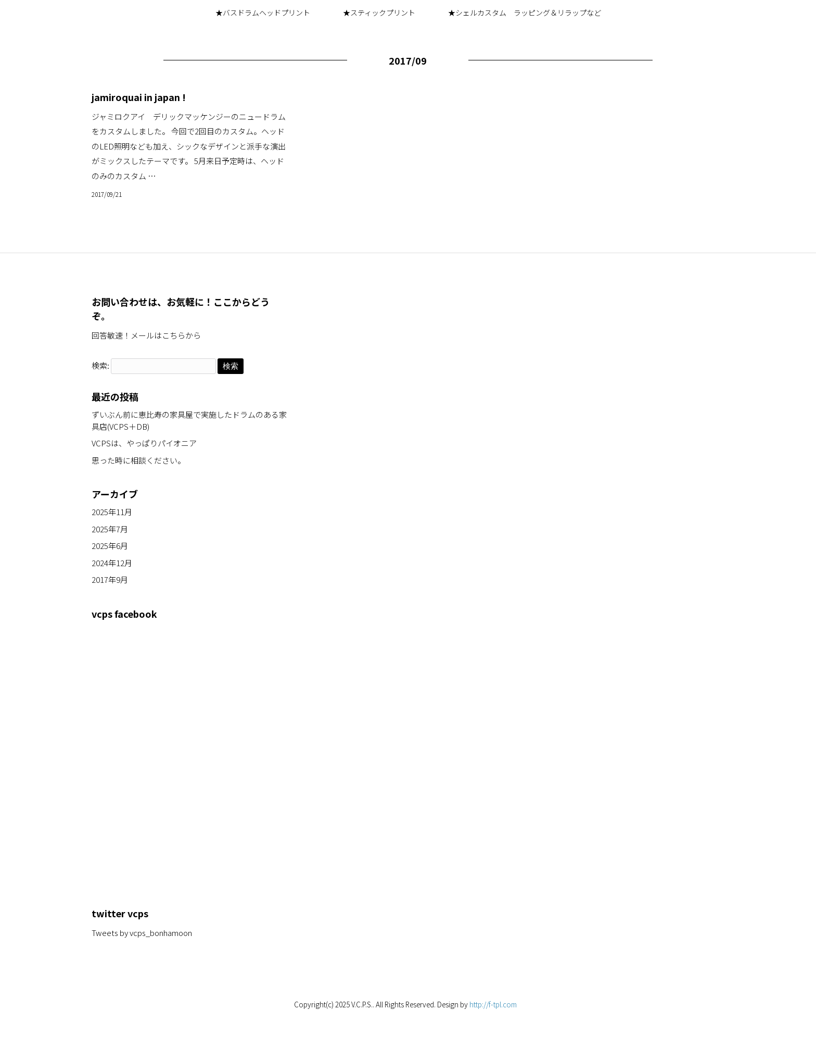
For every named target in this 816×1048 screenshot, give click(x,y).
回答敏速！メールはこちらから (146, 335)
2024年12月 (112, 562)
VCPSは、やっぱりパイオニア (144, 443)
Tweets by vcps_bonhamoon (142, 932)
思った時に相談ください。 (138, 460)
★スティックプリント (379, 12)
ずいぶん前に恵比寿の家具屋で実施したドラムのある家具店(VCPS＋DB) (189, 420)
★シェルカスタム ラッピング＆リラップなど (524, 12)
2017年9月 (110, 579)
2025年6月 (110, 545)
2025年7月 (110, 528)
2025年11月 (112, 511)
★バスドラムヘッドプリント (262, 12)
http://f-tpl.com (493, 1004)
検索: (100, 365)
